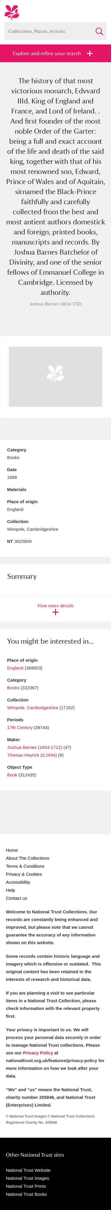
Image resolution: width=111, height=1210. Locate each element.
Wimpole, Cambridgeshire (32, 707)
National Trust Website (28, 1170)
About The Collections (27, 858)
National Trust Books (26, 1194)
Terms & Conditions (25, 866)
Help (10, 890)
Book (12, 774)
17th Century (20, 727)
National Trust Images (27, 1178)
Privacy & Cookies (24, 874)
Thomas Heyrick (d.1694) (32, 754)
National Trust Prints (26, 1186)
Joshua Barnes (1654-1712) (34, 747)
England (15, 667)
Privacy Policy (38, 1052)
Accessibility (18, 882)
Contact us (16, 898)
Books (13, 687)
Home (12, 850)
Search (99, 29)
